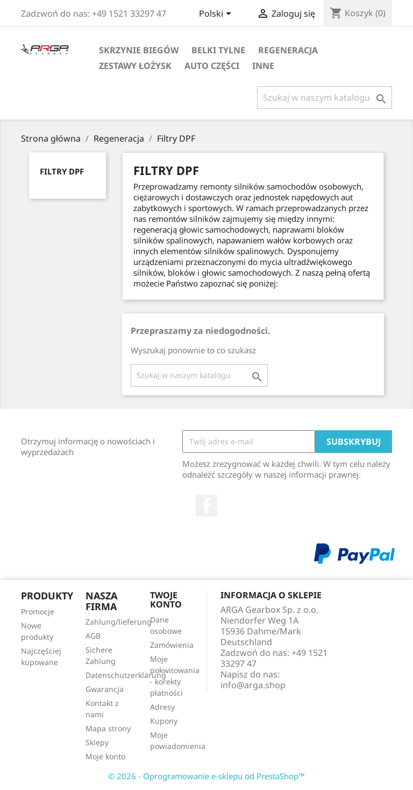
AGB (93, 636)
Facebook (206, 505)
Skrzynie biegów (139, 50)
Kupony (163, 721)
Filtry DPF (62, 171)
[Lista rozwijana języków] (217, 14)
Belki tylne (218, 50)
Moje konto (105, 756)
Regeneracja (288, 50)
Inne (263, 66)
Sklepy (97, 742)
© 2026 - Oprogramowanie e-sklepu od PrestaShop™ (206, 776)
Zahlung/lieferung (119, 622)
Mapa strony (108, 728)
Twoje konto (166, 600)
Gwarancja (105, 689)
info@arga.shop (253, 685)
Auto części (211, 66)
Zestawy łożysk (135, 66)
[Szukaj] (324, 97)
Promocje (37, 611)
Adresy (162, 707)
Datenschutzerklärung (126, 675)
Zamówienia (172, 645)
